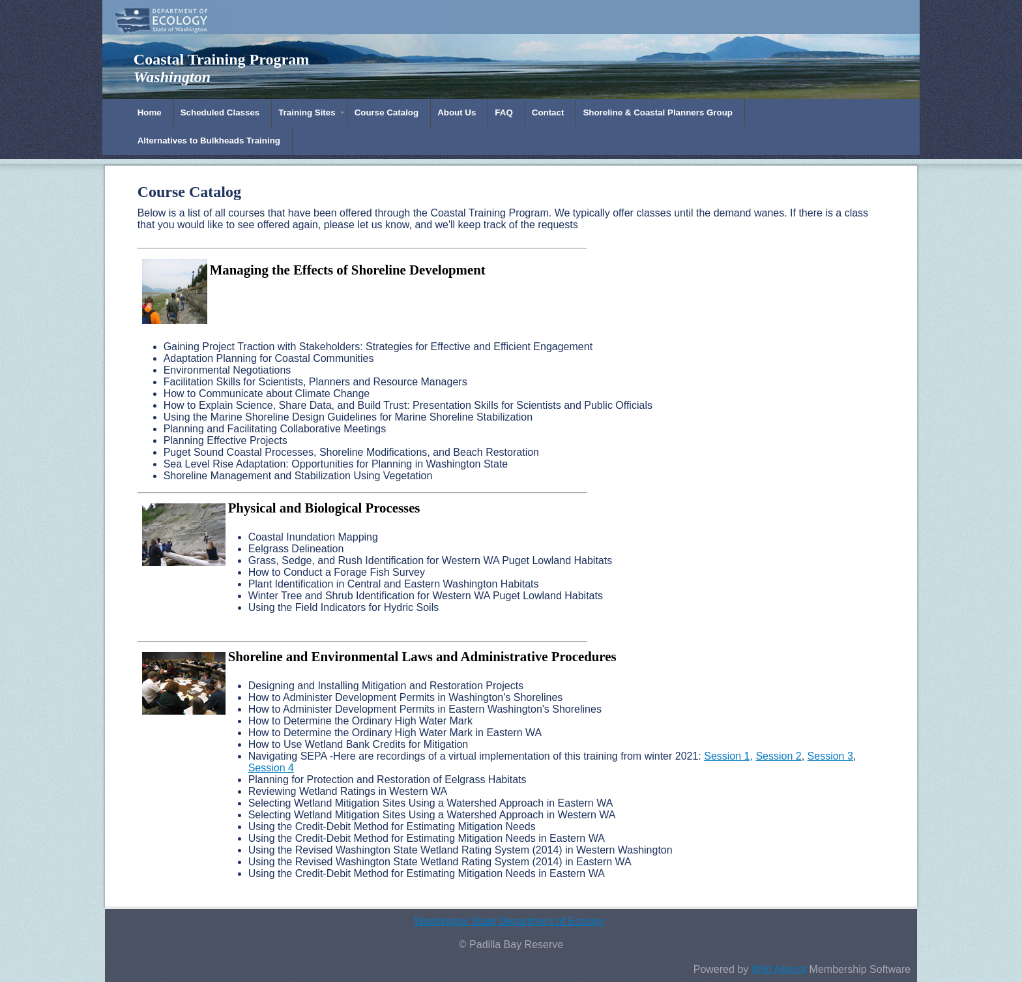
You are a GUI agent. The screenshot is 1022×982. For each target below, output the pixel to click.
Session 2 (778, 756)
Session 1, (728, 756)
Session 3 (830, 756)
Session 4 (271, 767)
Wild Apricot (779, 969)
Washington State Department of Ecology (509, 921)
